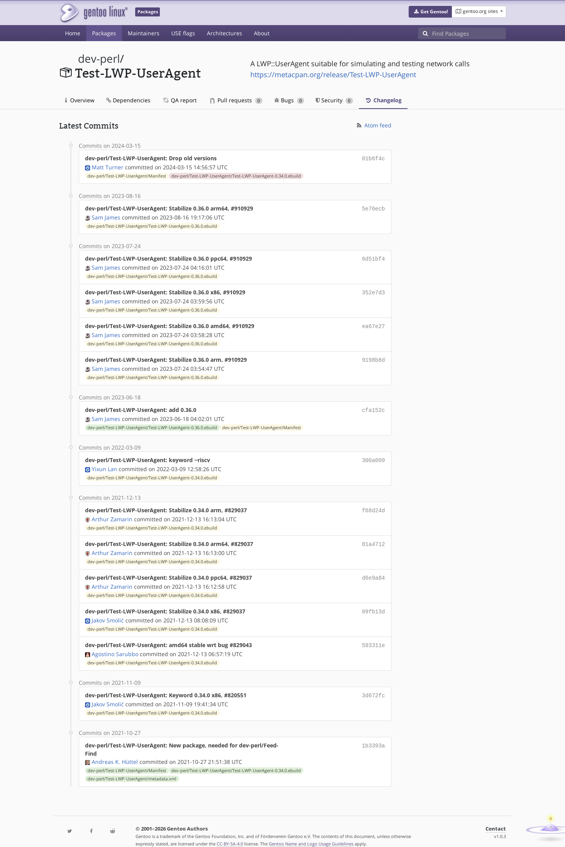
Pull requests (236, 100)
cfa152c (373, 405)
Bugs (289, 100)
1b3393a (373, 734)
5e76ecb (373, 207)
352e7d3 (373, 290)
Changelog (383, 100)
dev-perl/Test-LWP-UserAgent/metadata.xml (131, 768)
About (262, 33)
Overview (79, 100)
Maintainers (143, 33)
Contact (495, 817)
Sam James (106, 215)
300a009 (373, 454)
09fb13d (373, 602)
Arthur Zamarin (112, 512)
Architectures (224, 33)
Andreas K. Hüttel (115, 751)
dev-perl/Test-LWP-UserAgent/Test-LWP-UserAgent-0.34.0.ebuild (236, 175)
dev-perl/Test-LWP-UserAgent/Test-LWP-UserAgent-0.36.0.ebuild (152, 224)
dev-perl (99, 58)
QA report (179, 100)
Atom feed (373, 125)
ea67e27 (373, 322)
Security (334, 100)
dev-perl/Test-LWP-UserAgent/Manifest (126, 175)
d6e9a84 (373, 569)
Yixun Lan (104, 462)
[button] (430, 12)
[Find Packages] (469, 33)
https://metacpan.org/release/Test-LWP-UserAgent (333, 74)
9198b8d (373, 355)
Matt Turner (107, 166)
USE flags (183, 33)
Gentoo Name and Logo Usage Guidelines (311, 833)
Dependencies (128, 100)
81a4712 (373, 536)
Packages (104, 33)
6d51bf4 (373, 257)
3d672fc (373, 685)
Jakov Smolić (108, 611)
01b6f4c (373, 158)
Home (72, 33)
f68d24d (373, 504)
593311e (373, 635)
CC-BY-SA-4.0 (230, 833)
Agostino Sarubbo (115, 643)
